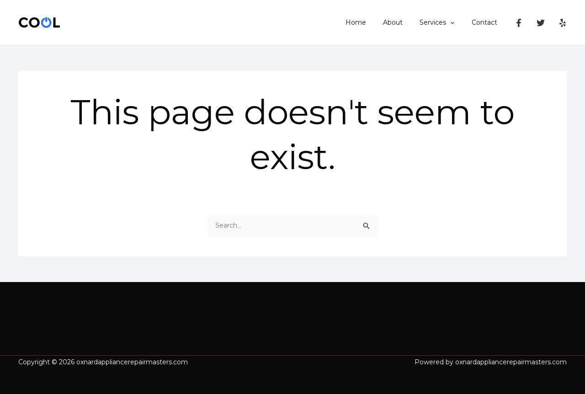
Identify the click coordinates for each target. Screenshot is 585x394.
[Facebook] (519, 23)
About (403, 22)
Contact (486, 22)
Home (370, 22)
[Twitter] (541, 23)
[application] (456, 22)
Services (443, 22)
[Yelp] (562, 23)
